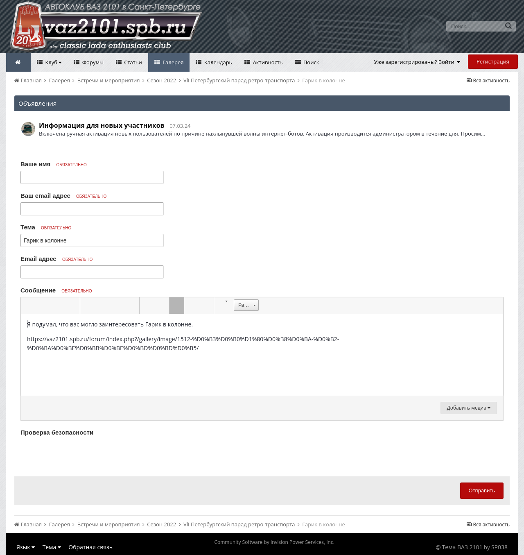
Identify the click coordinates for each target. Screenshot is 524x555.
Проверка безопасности (56, 432)
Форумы (92, 62)
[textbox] (262, 355)
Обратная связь (90, 547)
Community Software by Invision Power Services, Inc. (274, 542)
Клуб (52, 62)
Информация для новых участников (102, 125)
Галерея (172, 62)
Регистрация (493, 61)
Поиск (310, 62)
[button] (28, 305)
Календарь (217, 62)
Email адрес (56, 258)
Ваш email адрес (63, 195)
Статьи (132, 62)
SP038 (499, 547)
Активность (266, 62)
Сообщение (56, 290)
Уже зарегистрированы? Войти (417, 62)
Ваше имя (53, 164)
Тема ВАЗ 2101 (462, 547)
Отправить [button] (482, 490)
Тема (45, 227)
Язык (25, 547)
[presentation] (82, 454)
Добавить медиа (468, 407)
